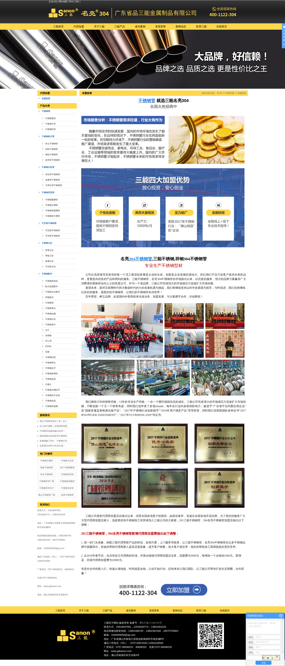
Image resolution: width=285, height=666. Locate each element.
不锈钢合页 (50, 319)
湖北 (170, 661)
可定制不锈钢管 (49, 223)
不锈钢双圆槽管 (52, 210)
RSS (71, 1)
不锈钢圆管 (50, 118)
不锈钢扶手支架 (52, 395)
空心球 (48, 341)
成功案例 (140, 26)
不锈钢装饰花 (51, 281)
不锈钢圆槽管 (51, 199)
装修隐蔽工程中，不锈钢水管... (54, 441)
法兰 (47, 330)
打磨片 (48, 384)
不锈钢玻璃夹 (51, 373)
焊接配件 (49, 297)
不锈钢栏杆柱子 (46, 488)
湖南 (166, 661)
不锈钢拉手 (50, 368)
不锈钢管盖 (50, 401)
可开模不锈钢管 (52, 236)
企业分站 (53, 1)
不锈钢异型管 (48, 192)
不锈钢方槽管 (51, 205)
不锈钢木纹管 (48, 167)
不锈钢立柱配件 (52, 292)
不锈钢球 (49, 303)
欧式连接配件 (51, 286)
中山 (156, 661)
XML (77, 1)
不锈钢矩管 (50, 129)
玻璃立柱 (49, 261)
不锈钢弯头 (50, 308)
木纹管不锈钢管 (52, 174)
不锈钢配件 (47, 274)
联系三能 (201, 26)
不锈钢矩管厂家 (46, 481)
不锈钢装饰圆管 (67, 481)
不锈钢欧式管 (48, 136)
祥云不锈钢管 (51, 143)
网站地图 (63, 1)
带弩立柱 (49, 250)
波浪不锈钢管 (67, 495)
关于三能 (99, 26)
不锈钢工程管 (67, 460)
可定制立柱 (50, 266)
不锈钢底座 (50, 379)
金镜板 (48, 335)
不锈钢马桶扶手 (52, 390)
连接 (47, 352)
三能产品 (119, 26)
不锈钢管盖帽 (51, 406)
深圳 (151, 661)
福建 (161, 661)
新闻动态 (181, 26)
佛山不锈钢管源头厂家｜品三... (54, 421)
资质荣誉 (160, 26)
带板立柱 (49, 255)
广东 (132, 661)
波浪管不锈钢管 (52, 160)
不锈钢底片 (50, 324)
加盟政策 (46, 98)
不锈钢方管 (50, 124)
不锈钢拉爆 (50, 313)
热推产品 (112, 661)
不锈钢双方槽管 (52, 216)
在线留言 (221, 26)
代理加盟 (78, 26)
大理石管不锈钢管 (53, 185)
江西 (175, 661)
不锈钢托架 (50, 357)
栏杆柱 (48, 346)
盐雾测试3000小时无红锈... (52, 446)
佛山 (137, 661)
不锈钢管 (46, 111)
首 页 (219, 93)
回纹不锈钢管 (51, 149)
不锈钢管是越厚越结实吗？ (52, 431)
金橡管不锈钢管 (52, 180)
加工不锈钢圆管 (67, 467)
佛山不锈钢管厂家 (46, 495)
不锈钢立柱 (47, 243)
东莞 (142, 661)
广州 (146, 661)
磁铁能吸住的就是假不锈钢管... (54, 436)
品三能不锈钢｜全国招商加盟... (54, 426)
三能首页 (58, 26)
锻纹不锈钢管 (51, 154)
